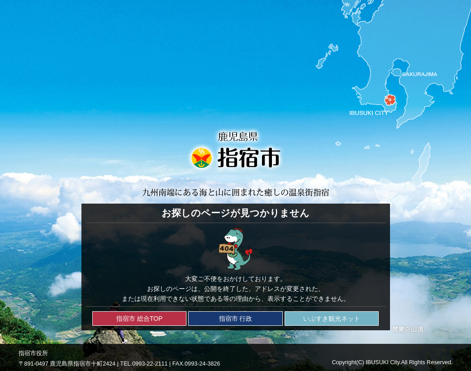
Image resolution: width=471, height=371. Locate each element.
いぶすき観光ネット (331, 318)
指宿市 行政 (235, 318)
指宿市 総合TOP (139, 318)
